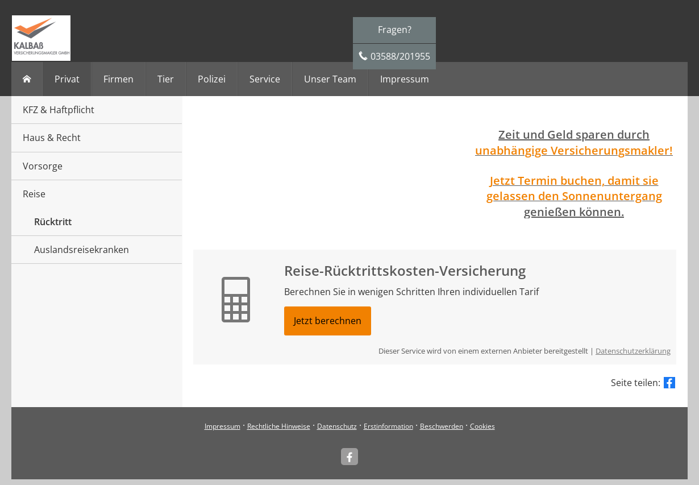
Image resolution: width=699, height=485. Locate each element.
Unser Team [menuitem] (330, 79)
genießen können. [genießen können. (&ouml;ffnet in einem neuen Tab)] (574, 211)
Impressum (222, 426)
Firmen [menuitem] (118, 79)
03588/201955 (400, 56)
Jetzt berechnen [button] (327, 320)
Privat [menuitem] (67, 79)
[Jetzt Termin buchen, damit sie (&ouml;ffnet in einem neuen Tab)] (574, 181)
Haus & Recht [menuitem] (52, 137)
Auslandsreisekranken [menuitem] (81, 249)
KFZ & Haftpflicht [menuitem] (58, 109)
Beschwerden (441, 426)
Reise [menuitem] (34, 194)
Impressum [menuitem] (404, 79)
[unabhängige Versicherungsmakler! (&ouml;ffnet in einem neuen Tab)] (574, 151)
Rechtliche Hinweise (278, 426)
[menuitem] (27, 79)
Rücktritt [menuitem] (53, 221)
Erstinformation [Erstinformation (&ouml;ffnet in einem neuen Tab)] (388, 426)
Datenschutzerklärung (633, 351)
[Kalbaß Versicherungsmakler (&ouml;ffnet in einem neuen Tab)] (349, 456)
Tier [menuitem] (165, 79)
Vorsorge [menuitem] (43, 166)
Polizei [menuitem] (212, 79)
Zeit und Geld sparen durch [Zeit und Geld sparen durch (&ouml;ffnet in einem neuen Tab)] (574, 134)
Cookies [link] (482, 426)
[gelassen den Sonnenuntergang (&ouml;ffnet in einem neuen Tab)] (574, 196)
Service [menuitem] (264, 79)
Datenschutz (337, 426)
